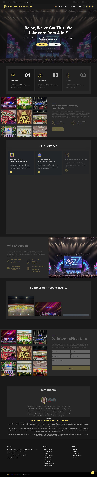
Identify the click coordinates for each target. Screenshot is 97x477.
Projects (66, 6)
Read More (42, 44)
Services (72, 6)
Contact (79, 6)
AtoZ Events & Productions (14, 474)
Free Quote (55, 44)
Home (55, 6)
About (60, 6)
